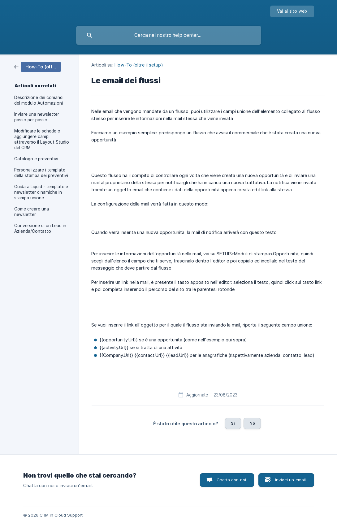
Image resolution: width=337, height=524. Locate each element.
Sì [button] (233, 423)
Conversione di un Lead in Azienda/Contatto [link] (40, 228)
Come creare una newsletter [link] (31, 211)
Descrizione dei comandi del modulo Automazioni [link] (38, 100)
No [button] (252, 423)
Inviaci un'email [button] (290, 479)
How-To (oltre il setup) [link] (138, 64)
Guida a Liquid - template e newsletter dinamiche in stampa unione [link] (41, 192)
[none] (292, 11)
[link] (37, 66)
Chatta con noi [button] (231, 479)
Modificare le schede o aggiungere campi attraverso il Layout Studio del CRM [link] (41, 139)
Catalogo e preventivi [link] (36, 158)
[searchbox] (168, 35)
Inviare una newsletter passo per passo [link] (36, 117)
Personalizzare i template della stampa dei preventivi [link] (41, 172)
